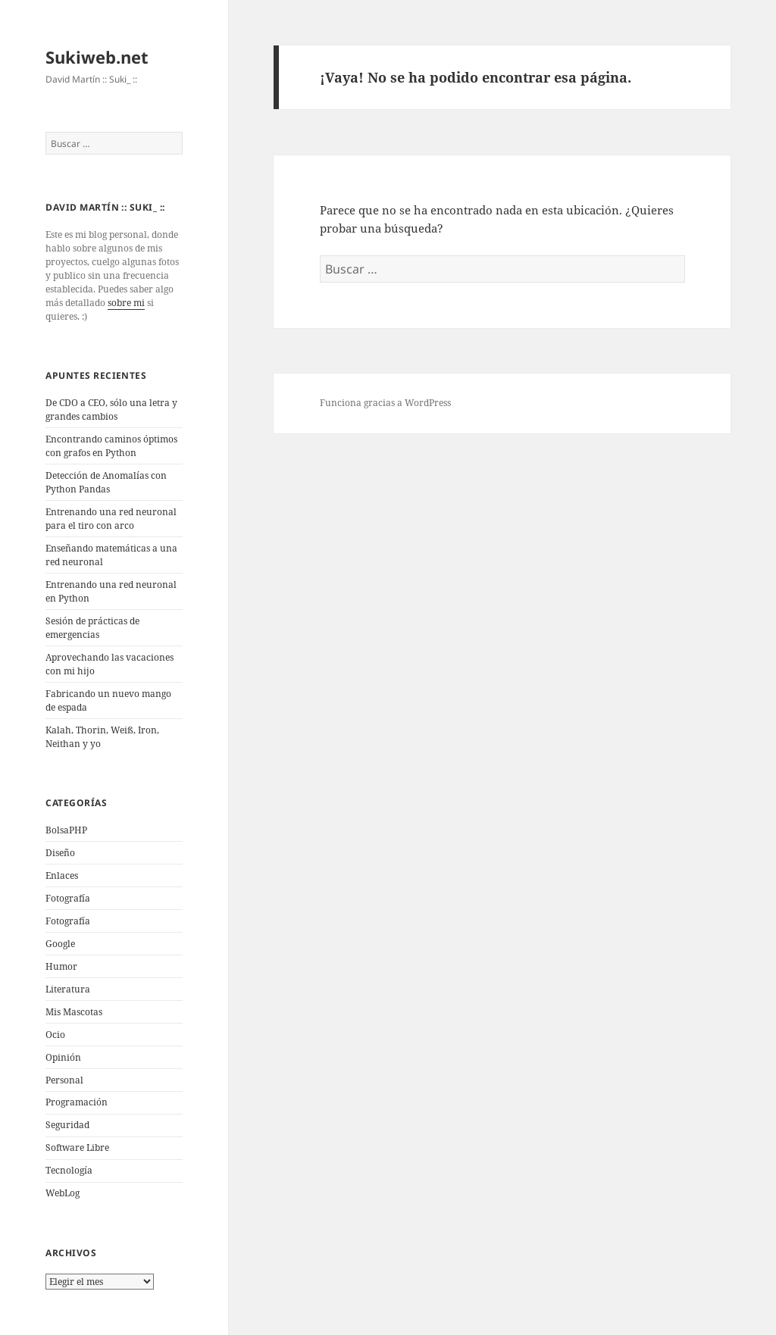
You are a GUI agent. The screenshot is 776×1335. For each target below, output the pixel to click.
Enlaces (61, 875)
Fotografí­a (67, 898)
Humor (61, 966)
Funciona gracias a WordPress (385, 402)
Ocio (55, 1034)
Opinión (63, 1057)
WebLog (62, 1192)
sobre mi (126, 302)
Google (60, 943)
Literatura (67, 989)
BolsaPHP (66, 830)
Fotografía (67, 920)
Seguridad (67, 1124)
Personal (64, 1080)
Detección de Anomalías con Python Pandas (106, 482)
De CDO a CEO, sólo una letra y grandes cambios (111, 409)
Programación (76, 1102)
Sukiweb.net (97, 56)
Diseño (60, 852)
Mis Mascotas (73, 1011)
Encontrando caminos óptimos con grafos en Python (111, 446)
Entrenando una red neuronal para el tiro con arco (111, 518)
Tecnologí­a (68, 1170)
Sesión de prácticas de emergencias (92, 627)
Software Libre (77, 1147)
